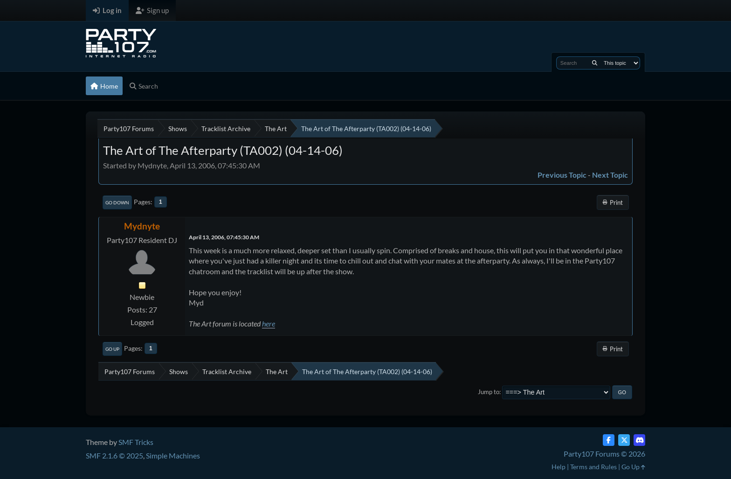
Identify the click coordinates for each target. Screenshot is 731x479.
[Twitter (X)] (624, 440)
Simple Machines (173, 455)
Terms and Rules (593, 467)
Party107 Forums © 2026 (604, 453)
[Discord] (639, 440)
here (268, 323)
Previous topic (562, 174)
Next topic (610, 174)
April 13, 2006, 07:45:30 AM (224, 237)
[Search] (594, 62)
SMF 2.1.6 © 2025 (114, 455)
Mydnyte (142, 226)
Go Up (112, 349)
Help (558, 467)
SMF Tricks (135, 441)
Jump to (488, 392)
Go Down (117, 202)
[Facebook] (608, 440)
